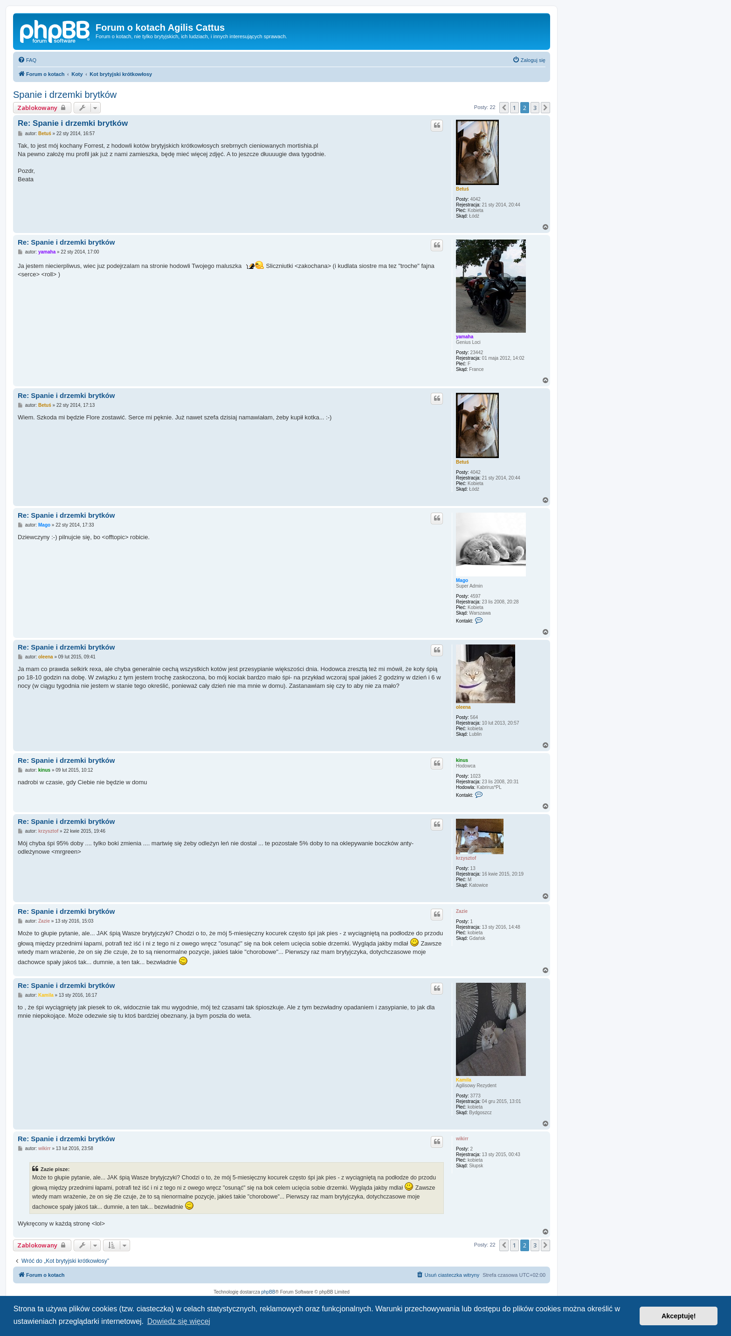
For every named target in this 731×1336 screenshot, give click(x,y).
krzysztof (466, 858)
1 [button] (514, 107)
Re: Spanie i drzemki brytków (73, 123)
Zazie (462, 911)
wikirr (462, 1138)
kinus (462, 760)
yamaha (464, 336)
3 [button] (535, 107)
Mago (462, 580)
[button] (504, 107)
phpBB (269, 1292)
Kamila (463, 1080)
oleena (463, 707)
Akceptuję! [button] (679, 1316)
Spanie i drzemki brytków (65, 94)
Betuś (462, 189)
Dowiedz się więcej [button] (178, 1321)
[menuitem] (27, 60)
